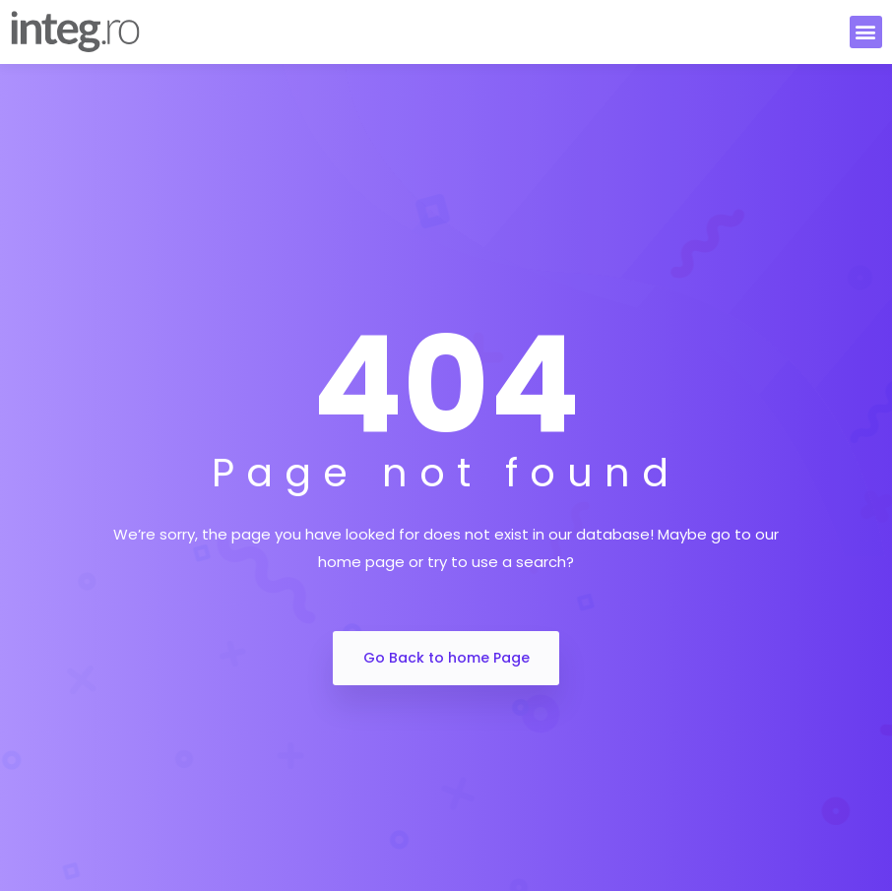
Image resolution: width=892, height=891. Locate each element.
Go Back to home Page (446, 658)
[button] (866, 32)
